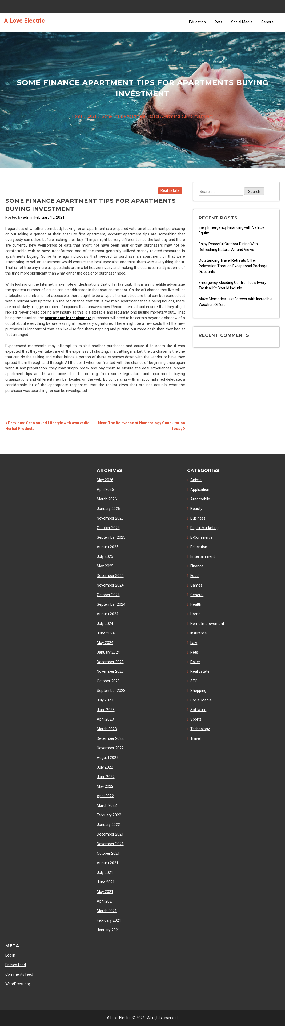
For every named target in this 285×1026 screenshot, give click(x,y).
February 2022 (109, 815)
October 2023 (108, 681)
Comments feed (19, 974)
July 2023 (105, 700)
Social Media (241, 22)
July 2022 (105, 767)
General (267, 22)
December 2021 (110, 834)
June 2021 (106, 882)
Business (198, 518)
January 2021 (108, 930)
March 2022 (107, 805)
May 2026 (105, 480)
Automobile (200, 499)
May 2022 (105, 786)
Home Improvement (207, 623)
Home (195, 614)
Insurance (198, 633)
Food (194, 576)
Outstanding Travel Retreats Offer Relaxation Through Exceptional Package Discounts (233, 266)
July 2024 (105, 623)
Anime (196, 480)
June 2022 (106, 777)
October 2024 (108, 595)
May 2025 (105, 566)
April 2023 (105, 719)
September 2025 (111, 537)
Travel (195, 738)
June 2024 (106, 633)
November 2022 (110, 748)
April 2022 (105, 796)
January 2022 (108, 825)
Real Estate (170, 190)
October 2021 (108, 853)
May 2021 (105, 892)
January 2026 (108, 508)
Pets (218, 22)
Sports (196, 719)
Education (197, 22)
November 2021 (110, 844)
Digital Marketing (204, 528)
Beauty (196, 508)
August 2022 (107, 757)
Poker (195, 662)
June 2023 (106, 710)
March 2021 (107, 911)
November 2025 (110, 518)
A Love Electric (24, 20)
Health (195, 604)
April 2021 (105, 901)
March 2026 (107, 499)
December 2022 (110, 738)
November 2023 (110, 671)
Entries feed (15, 965)
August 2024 (107, 614)
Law (193, 643)
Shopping (198, 690)
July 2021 (105, 872)
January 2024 (108, 652)
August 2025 (107, 547)
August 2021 (107, 863)
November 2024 (110, 585)
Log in (10, 955)
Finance (196, 566)
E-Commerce (201, 537)
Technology (200, 729)
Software (198, 710)
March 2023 (107, 729)
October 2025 (108, 528)
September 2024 (111, 604)
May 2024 (105, 643)
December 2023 (110, 662)
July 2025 (105, 556)
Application (199, 489)
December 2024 (110, 576)
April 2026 (105, 489)
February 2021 (109, 920)
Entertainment (202, 556)
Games (196, 585)
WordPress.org (17, 984)
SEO (194, 681)
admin (28, 217)
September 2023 (111, 690)
